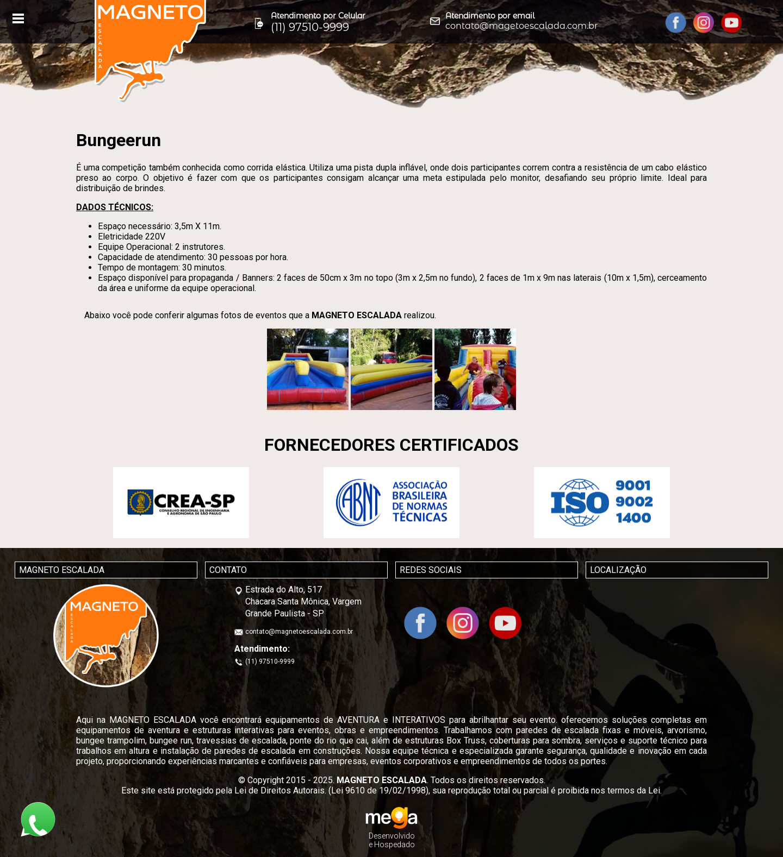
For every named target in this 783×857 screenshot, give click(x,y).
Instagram (704, 22)
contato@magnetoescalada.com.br (299, 631)
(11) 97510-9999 (270, 661)
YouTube (731, 22)
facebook (676, 22)
